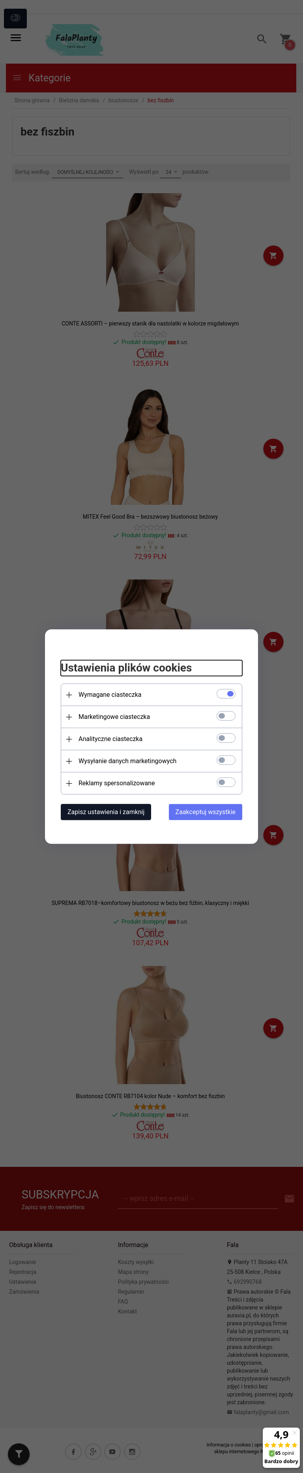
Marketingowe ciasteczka (114, 717)
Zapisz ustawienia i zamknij (105, 812)
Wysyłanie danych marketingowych (127, 761)
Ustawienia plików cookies (126, 668)
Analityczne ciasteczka (110, 739)
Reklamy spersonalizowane (117, 783)
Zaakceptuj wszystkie (206, 812)
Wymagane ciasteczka (110, 694)
